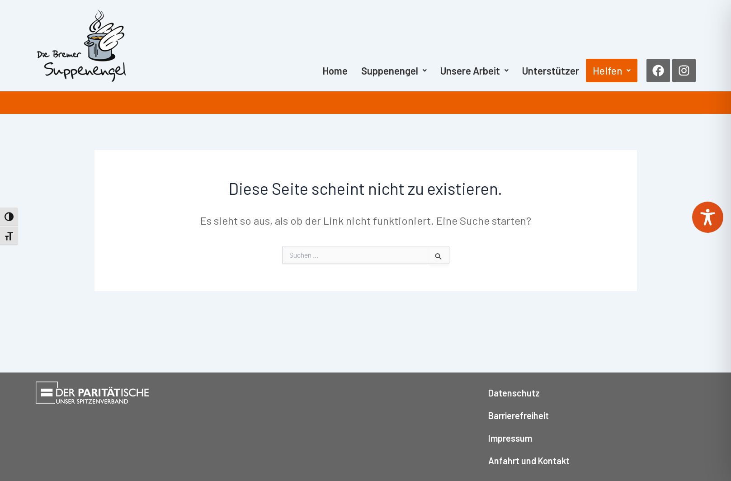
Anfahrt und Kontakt (529, 460)
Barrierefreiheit (518, 415)
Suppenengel (394, 70)
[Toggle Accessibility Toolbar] (707, 217)
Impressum (510, 438)
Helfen (612, 70)
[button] (394, 70)
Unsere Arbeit (474, 70)
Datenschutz (514, 392)
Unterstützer (550, 70)
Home (335, 70)
